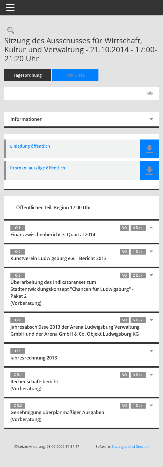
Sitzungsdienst (130, 446)
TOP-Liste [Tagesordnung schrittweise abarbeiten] (75, 75)
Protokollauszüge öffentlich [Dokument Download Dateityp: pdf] (37, 168)
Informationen (26, 119)
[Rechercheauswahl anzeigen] (9, 30)
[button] (149, 148)
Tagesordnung (28, 75)
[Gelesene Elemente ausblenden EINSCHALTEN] (150, 93)
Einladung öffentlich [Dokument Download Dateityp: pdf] (30, 146)
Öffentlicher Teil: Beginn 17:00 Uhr (53, 207)
